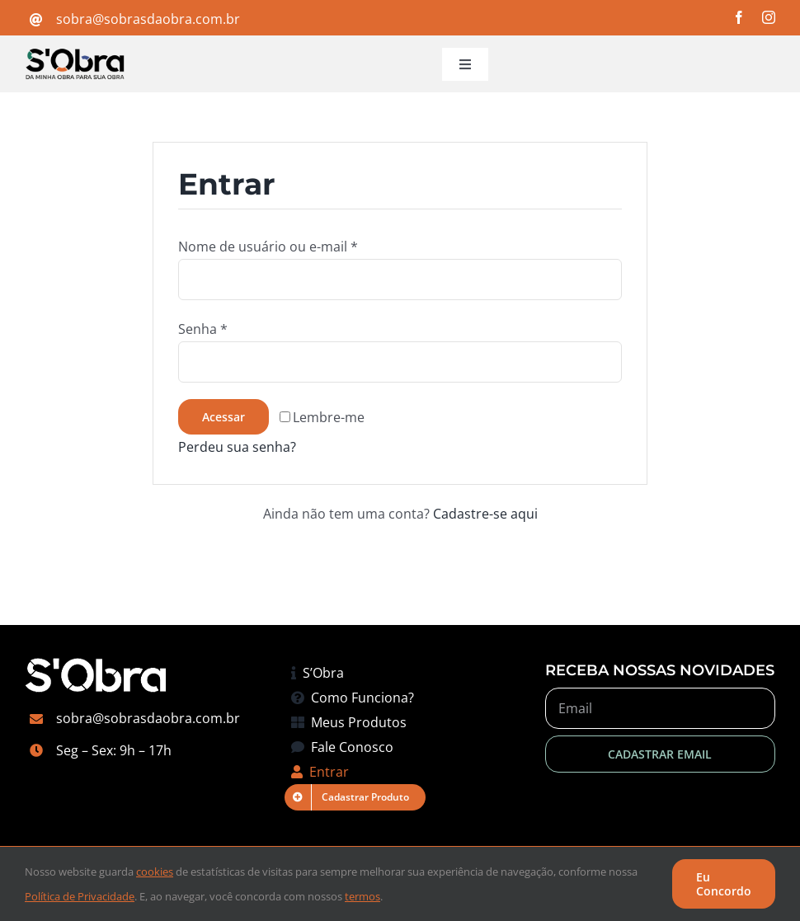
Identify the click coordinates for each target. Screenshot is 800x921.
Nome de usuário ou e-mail (268, 246)
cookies (154, 871)
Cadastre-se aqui (485, 514)
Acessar (223, 417)
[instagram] (768, 17)
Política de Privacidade (79, 896)
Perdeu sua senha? (237, 447)
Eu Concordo (723, 884)
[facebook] (739, 17)
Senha (203, 329)
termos (362, 896)
